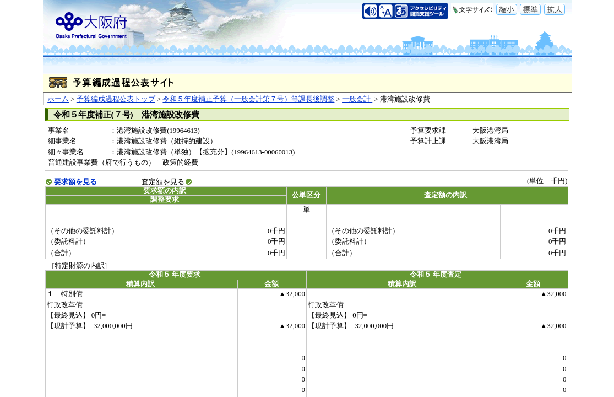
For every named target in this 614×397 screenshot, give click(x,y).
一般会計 (357, 99)
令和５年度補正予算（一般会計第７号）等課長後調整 (248, 99)
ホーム (58, 99)
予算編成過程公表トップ (116, 99)
